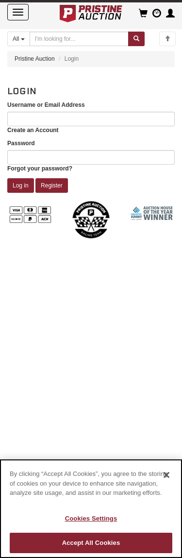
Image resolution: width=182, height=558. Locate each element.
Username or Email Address (46, 104)
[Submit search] (136, 39)
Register (52, 185)
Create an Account (33, 130)
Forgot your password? (39, 168)
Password (21, 143)
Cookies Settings (91, 518)
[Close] (166, 475)
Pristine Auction (35, 58)
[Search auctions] (79, 39)
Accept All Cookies (91, 542)
